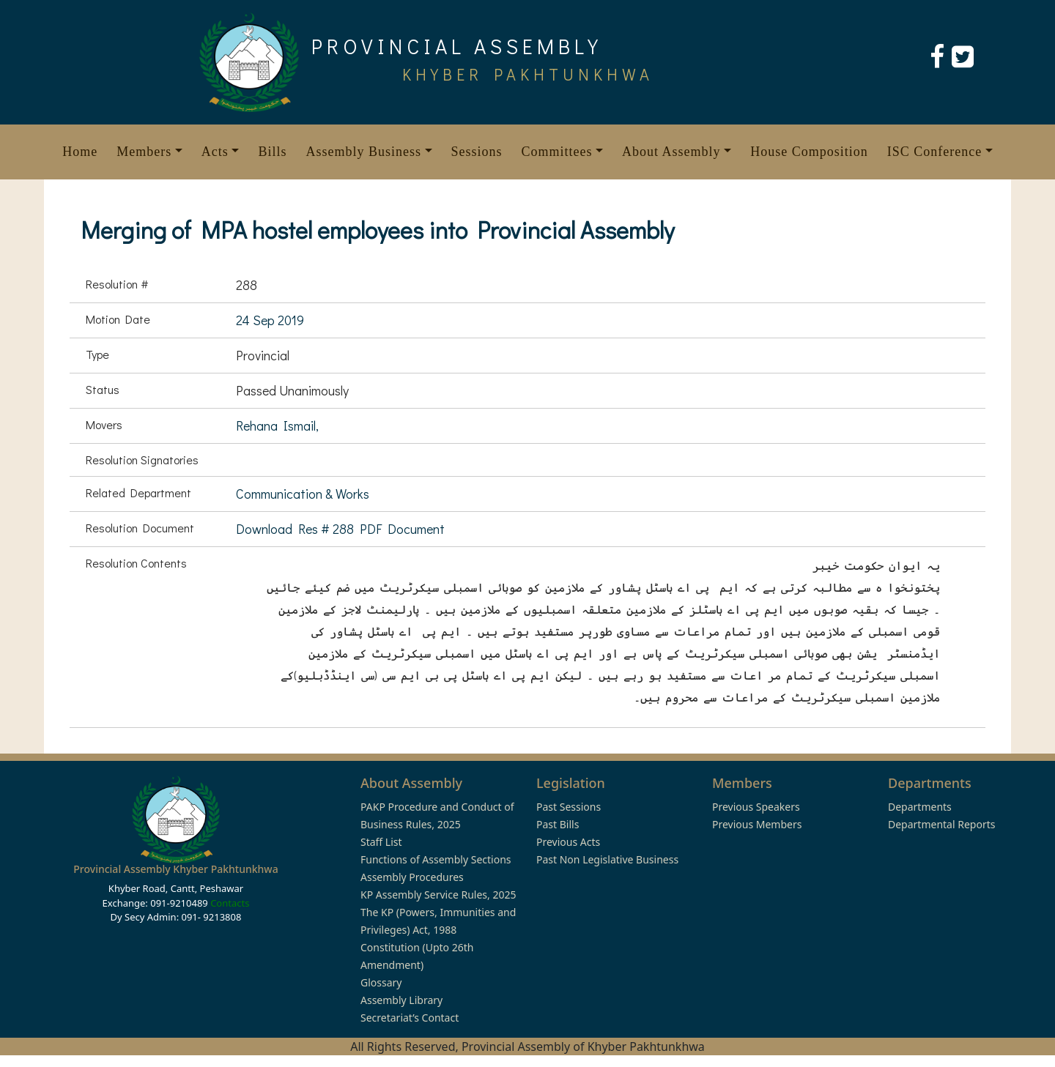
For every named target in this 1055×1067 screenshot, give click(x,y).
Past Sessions (568, 807)
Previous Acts (568, 842)
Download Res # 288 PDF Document (340, 529)
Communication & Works (302, 493)
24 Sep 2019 (270, 320)
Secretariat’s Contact (409, 1018)
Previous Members (757, 824)
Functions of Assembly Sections (435, 859)
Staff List (381, 842)
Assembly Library (401, 1000)
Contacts (229, 903)
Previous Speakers (756, 807)
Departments (920, 807)
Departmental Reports (941, 824)
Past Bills (557, 824)
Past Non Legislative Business (607, 859)
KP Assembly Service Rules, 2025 (438, 894)
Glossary (380, 982)
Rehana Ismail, (277, 425)
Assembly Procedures (412, 877)
